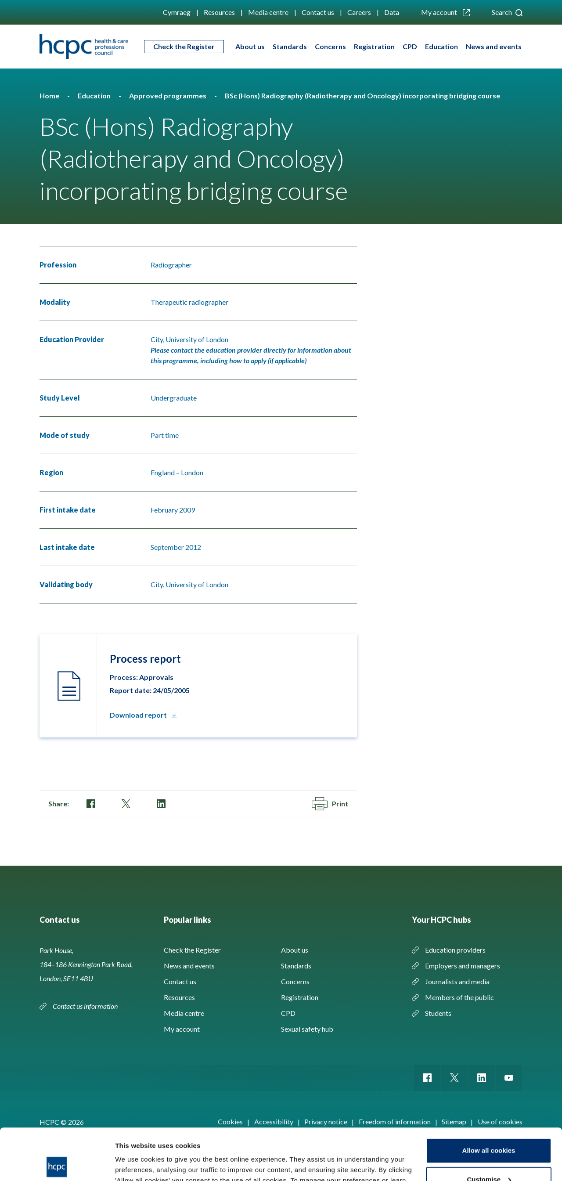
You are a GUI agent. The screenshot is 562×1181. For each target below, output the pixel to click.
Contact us (318, 12)
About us (250, 46)
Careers (359, 12)
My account (445, 12)
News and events (494, 46)
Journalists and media (457, 981)
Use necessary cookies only (489, 1156)
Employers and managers (462, 965)
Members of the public (459, 997)
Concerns (330, 46)
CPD (410, 46)
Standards (290, 46)
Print (330, 803)
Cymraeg (177, 12)
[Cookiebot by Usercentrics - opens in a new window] (56, 1163)
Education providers (455, 950)
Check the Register (184, 46)
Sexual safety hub (307, 1029)
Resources (219, 12)
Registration (374, 46)
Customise (489, 1127)
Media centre (268, 12)
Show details (135, 1163)
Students (438, 1013)
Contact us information (86, 1006)
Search (507, 12)
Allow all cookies (488, 1099)
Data (391, 12)
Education (441, 46)
